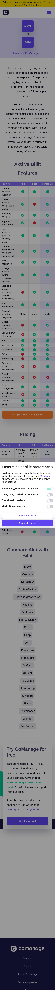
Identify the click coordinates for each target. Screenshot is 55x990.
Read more (46, 414)
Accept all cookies (28, 461)
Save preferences (27, 453)
